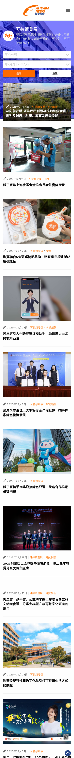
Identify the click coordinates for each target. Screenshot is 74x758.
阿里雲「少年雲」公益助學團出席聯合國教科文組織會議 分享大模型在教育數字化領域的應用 (35, 604)
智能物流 (51, 404)
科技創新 (53, 106)
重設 (55, 73)
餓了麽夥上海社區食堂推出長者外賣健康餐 (34, 185)
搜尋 (19, 73)
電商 (47, 178)
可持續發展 (38, 106)
